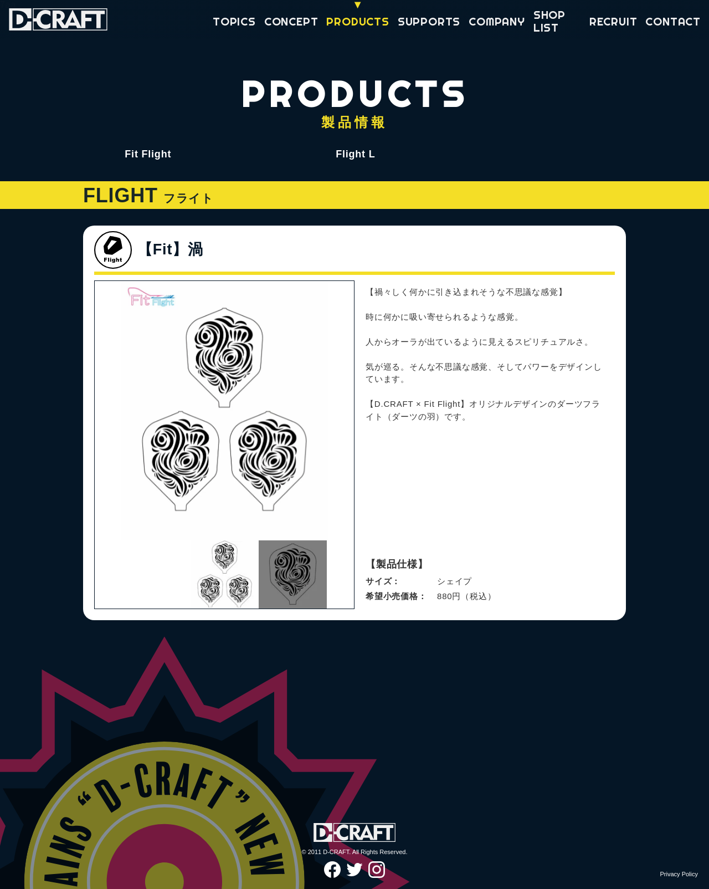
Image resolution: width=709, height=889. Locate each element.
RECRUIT (613, 21)
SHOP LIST (549, 21)
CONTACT (673, 21)
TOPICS (234, 21)
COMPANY (497, 21)
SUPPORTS (429, 21)
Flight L (355, 154)
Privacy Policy (679, 874)
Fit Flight (148, 154)
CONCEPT (291, 21)
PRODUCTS (357, 21)
